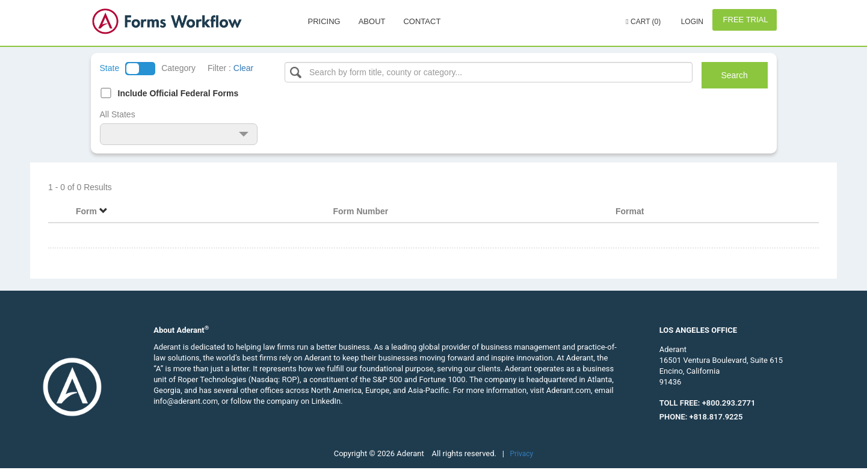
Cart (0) (643, 21)
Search (734, 75)
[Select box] (489, 72)
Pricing (324, 21)
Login (691, 21)
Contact (421, 21)
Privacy (522, 454)
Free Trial (744, 19)
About (372, 21)
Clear (243, 68)
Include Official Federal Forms (178, 93)
